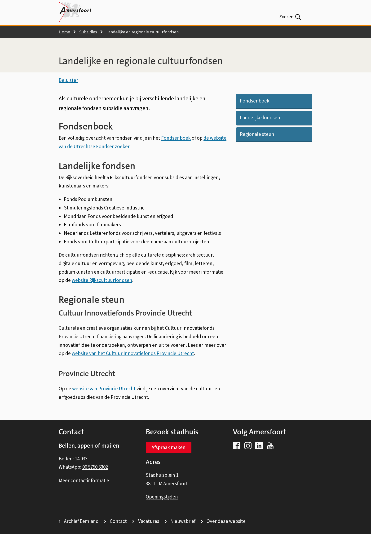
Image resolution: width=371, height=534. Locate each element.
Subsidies (88, 32)
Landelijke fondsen (260, 118)
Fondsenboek (254, 102)
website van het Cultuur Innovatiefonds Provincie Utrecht (133, 354)
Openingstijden (162, 497)
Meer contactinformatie (84, 480)
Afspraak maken (169, 447)
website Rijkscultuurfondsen (102, 281)
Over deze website (226, 521)
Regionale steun (257, 135)
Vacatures (148, 521)
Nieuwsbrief (182, 521)
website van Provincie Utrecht (104, 389)
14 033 (81, 458)
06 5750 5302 (95, 467)
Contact (118, 521)
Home (64, 32)
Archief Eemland (81, 521)
